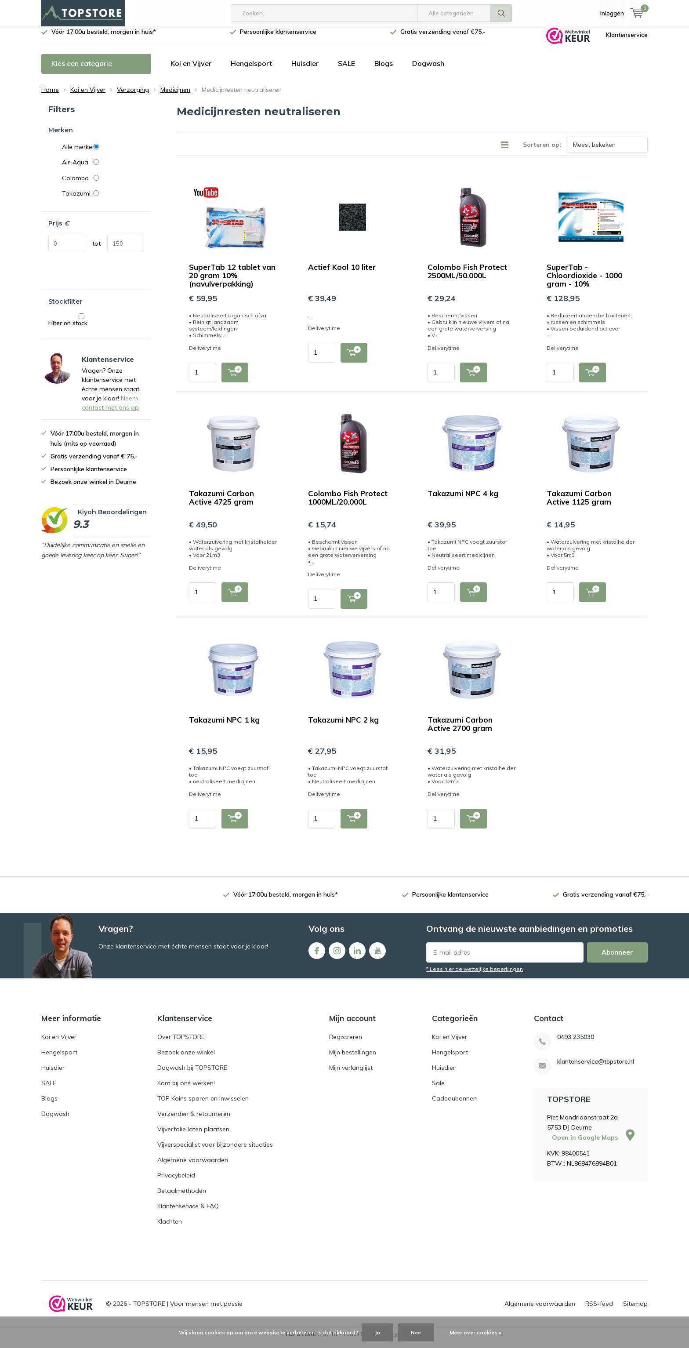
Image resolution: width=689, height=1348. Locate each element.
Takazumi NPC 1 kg (224, 726)
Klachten (169, 1228)
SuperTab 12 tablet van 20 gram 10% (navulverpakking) (232, 282)
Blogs (383, 69)
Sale (438, 1090)
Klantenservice (627, 41)
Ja (377, 1332)
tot (96, 250)
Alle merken (103, 153)
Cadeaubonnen (454, 1105)
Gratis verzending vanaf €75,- (442, 38)
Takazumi (103, 200)
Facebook (316, 955)
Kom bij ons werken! (186, 1090)
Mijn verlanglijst (351, 1074)
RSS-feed (599, 1310)
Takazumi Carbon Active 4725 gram (221, 504)
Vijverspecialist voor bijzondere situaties (215, 1151)
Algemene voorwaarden (192, 1166)
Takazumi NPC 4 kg (463, 500)
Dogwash (428, 69)
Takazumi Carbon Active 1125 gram (579, 504)
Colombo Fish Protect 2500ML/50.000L (467, 278)
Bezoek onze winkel (186, 1059)
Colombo (103, 185)
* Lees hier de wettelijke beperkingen (474, 975)
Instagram (337, 955)
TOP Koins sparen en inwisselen (203, 1105)
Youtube (377, 955)
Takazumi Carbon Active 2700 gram (460, 730)
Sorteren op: (542, 151)
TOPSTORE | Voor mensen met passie (188, 1310)
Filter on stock (81, 327)
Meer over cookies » (475, 1332)
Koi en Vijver (190, 69)
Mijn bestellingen (352, 1059)
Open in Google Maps (593, 1144)
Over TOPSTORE (181, 1043)
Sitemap (635, 1310)
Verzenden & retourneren (193, 1120)
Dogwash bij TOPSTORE (192, 1074)
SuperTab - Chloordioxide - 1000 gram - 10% (584, 282)
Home (50, 96)
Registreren (345, 1043)
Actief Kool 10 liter (342, 273)
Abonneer (617, 959)
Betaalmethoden (181, 1197)
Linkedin (357, 955)
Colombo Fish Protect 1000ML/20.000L (348, 504)
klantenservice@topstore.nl (595, 1068)
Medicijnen (175, 96)
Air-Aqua (103, 169)
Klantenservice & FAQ (188, 1213)
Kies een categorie (81, 69)
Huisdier (305, 69)
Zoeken (501, 13)
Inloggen (612, 13)
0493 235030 (575, 1043)
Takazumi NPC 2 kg (343, 726)
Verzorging (133, 96)
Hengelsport (251, 69)
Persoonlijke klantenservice (278, 38)
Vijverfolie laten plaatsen (193, 1136)
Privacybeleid (176, 1182)
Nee (416, 1332)
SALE (346, 69)
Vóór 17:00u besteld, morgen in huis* (103, 38)
